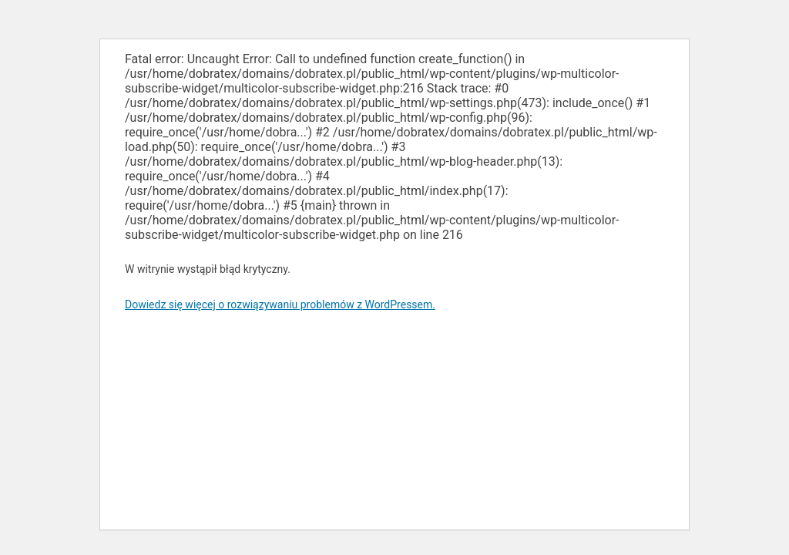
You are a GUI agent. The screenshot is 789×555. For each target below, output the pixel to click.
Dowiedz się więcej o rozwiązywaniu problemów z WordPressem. (280, 304)
